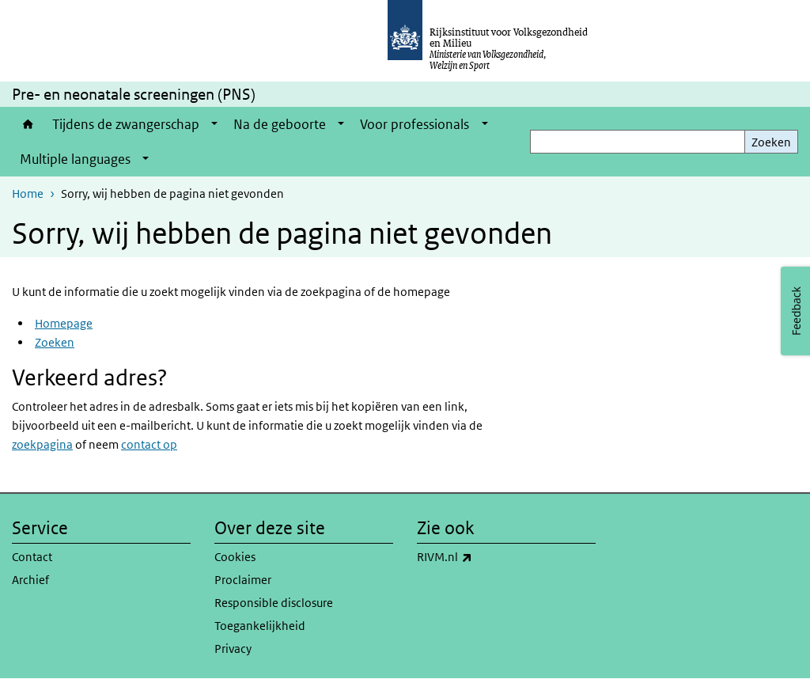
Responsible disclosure (273, 602)
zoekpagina (42, 444)
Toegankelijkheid (259, 625)
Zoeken (771, 142)
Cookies (234, 556)
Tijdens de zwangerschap (125, 124)
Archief (30, 579)
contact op (149, 444)
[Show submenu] (214, 124)
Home (28, 124)
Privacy (233, 648)
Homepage (64, 323)
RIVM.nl (479, 557)
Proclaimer (242, 579)
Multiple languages (75, 159)
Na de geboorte (279, 124)
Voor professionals (414, 124)
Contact (32, 556)
